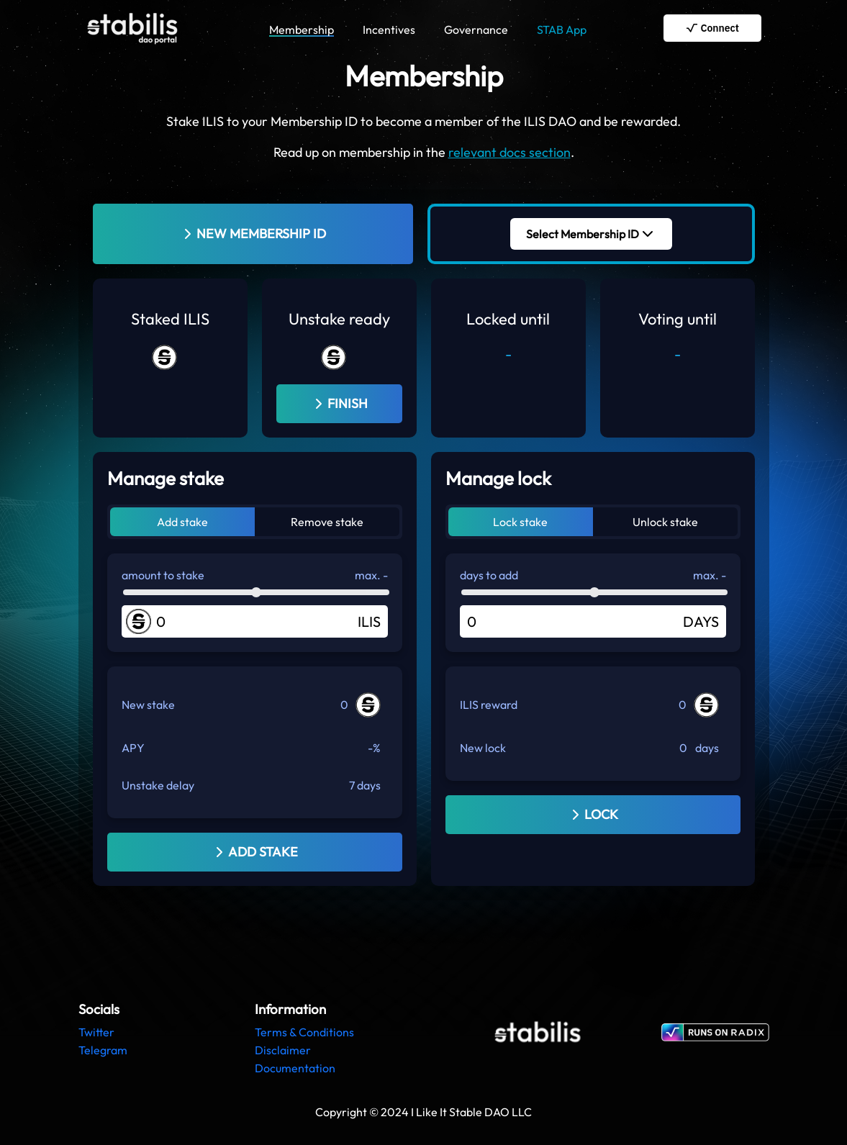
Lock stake (520, 522)
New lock (483, 748)
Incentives (389, 29)
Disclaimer (283, 1050)
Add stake (182, 522)
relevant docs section (509, 152)
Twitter (96, 1032)
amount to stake (163, 575)
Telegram (102, 1050)
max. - (371, 575)
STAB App (561, 29)
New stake (148, 704)
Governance (476, 29)
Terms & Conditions (304, 1032)
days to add (489, 575)
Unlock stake (665, 522)
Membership (301, 29)
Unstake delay (158, 785)
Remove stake (327, 522)
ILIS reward (488, 704)
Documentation (295, 1068)
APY (133, 748)
